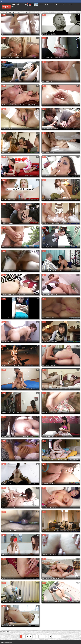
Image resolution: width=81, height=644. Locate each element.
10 (50, 636)
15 (56, 636)
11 (53, 636)
